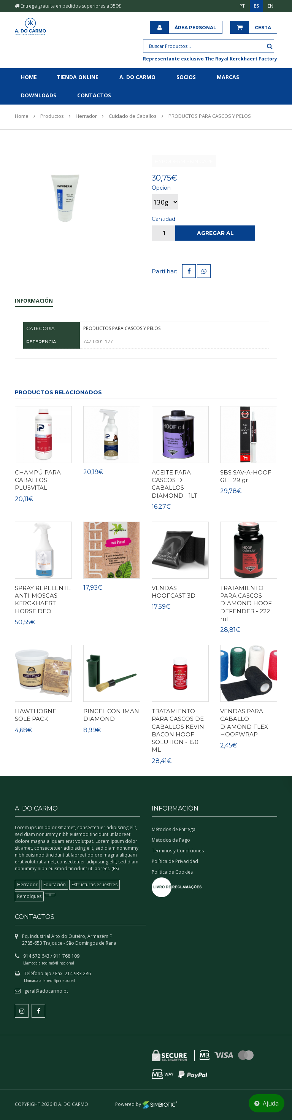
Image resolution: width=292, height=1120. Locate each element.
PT (242, 6)
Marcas (228, 77)
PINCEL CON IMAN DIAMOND (111, 715)
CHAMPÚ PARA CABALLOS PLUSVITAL (38, 480)
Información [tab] (34, 300)
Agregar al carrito (215, 235)
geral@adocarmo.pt (46, 991)
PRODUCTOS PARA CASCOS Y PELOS (209, 116)
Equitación (54, 884)
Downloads (38, 95)
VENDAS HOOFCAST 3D (173, 591)
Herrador (86, 116)
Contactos (94, 95)
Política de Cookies (172, 872)
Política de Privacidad (175, 861)
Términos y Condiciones (178, 850)
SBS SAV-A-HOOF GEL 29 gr (245, 476)
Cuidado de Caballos (133, 116)
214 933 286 (78, 973)
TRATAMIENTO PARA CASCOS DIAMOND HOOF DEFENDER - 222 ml (246, 603)
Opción (161, 187)
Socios (186, 77)
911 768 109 (66, 956)
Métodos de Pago (171, 840)
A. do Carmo (137, 77)
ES (256, 6)
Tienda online (77, 77)
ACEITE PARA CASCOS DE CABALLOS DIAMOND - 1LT (174, 484)
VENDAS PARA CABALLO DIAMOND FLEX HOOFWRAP (244, 723)
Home (29, 77)
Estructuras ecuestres (94, 884)
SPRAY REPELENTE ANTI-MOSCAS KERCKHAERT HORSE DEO (43, 599)
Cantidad (163, 219)
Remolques (29, 896)
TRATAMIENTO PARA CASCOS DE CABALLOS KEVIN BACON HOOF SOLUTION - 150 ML (178, 730)
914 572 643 (36, 956)
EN (270, 6)
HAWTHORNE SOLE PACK (35, 715)
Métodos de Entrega (173, 829)
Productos (52, 116)
